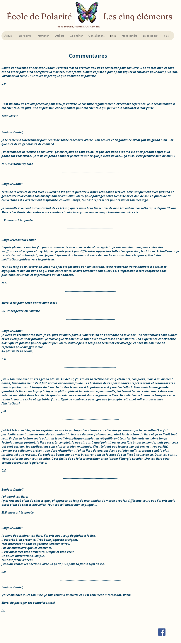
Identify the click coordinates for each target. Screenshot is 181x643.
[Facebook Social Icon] (161, 632)
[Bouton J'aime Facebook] (85, 638)
